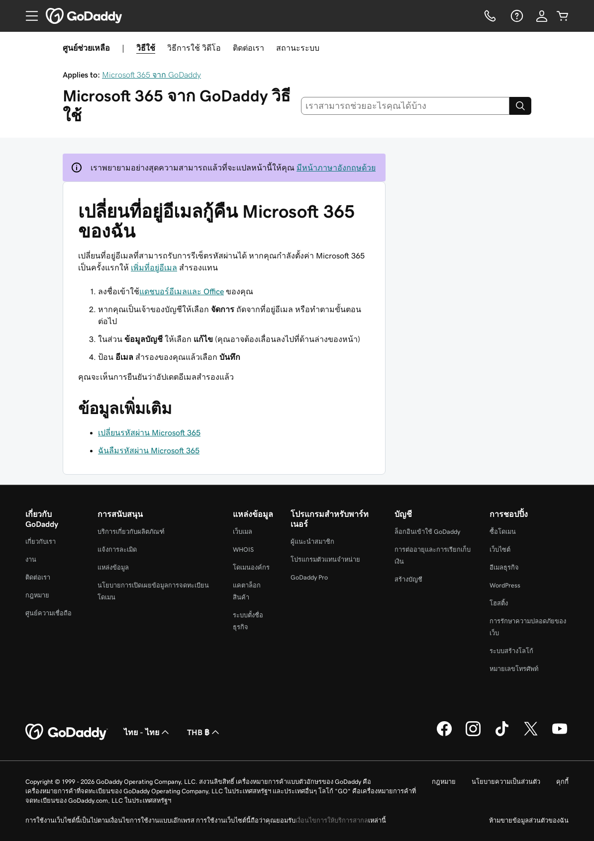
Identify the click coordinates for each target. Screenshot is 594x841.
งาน (30, 559)
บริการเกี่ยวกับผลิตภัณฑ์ (131, 531)
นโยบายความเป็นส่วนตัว (506, 781)
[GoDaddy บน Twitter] (531, 735)
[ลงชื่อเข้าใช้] (541, 15)
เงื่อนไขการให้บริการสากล (332, 820)
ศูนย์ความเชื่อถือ (48, 613)
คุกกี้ (562, 781)
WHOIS (243, 549)
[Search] (520, 106)
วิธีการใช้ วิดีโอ (194, 48)
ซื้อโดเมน (503, 531)
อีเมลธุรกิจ (504, 567)
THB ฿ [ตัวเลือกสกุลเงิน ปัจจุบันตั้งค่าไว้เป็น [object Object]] (204, 732)
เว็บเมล (242, 531)
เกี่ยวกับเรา (40, 541)
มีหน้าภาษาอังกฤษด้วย (336, 167)
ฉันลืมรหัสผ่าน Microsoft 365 (148, 450)
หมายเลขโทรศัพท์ (514, 669)
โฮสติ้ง (499, 603)
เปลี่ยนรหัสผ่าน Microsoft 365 (149, 432)
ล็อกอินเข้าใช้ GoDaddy (427, 531)
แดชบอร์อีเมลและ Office (181, 291)
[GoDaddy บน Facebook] (444, 735)
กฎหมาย (37, 595)
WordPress (505, 585)
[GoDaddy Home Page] (66, 732)
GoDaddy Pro (309, 577)
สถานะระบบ (297, 48)
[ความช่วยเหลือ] (515, 15)
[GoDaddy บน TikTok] (502, 735)
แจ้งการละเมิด (117, 549)
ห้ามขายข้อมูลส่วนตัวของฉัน (529, 820)
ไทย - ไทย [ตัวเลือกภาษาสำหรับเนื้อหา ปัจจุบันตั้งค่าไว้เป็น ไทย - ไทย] (147, 732)
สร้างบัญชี (408, 579)
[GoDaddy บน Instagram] (473, 735)
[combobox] (405, 105)
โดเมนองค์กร (251, 567)
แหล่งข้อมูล (113, 567)
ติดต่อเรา (248, 48)
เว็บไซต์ (500, 549)
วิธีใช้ (145, 48)
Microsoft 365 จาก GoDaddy (151, 75)
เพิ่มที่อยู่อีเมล (154, 267)
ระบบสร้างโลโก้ (511, 651)
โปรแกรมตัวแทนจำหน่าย (325, 559)
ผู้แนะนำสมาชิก (312, 541)
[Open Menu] (28, 16)
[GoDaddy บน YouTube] (560, 735)
